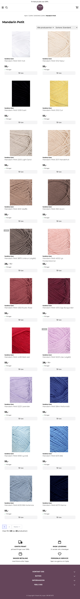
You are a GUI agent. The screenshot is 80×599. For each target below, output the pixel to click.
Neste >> (17, 527)
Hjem (26, 15)
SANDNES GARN (39, 15)
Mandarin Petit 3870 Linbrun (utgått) (20, 258)
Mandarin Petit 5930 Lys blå (16, 456)
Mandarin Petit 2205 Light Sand (18, 160)
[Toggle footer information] (75, 572)
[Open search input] (6, 7)
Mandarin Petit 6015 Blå (53, 456)
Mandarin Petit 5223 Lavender (17, 406)
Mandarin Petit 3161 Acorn (54, 209)
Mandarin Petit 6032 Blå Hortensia (19, 505)
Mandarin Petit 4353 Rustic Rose (18, 308)
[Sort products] (66, 27)
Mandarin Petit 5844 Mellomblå (56, 406)
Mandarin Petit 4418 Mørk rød (17, 357)
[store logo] (40, 7)
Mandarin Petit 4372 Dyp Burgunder (58, 308)
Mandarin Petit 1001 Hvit (15, 61)
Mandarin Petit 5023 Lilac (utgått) (57, 357)
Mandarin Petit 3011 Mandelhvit (56, 160)
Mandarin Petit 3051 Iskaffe (16, 209)
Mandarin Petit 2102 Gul (53, 110)
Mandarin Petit (51, 15)
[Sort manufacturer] (45, 27)
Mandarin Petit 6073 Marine (54, 505)
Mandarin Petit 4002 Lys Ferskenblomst (53, 259)
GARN (31, 15)
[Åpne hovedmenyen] (3, 8)
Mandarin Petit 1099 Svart (15, 110)
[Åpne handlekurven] (77, 8)
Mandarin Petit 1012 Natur (53, 61)
